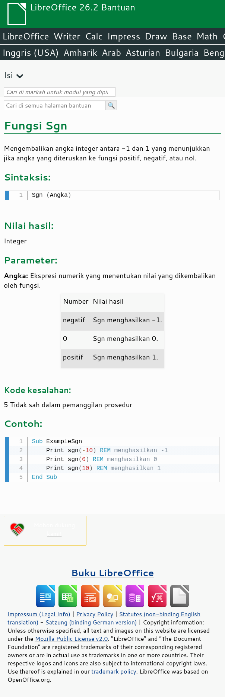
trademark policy (113, 670)
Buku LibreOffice (112, 571)
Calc (94, 36)
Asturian (143, 52)
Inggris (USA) (30, 52)
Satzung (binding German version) (91, 621)
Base (182, 36)
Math (207, 36)
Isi (8, 75)
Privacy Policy (94, 612)
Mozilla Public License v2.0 (71, 637)
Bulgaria (182, 52)
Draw (156, 36)
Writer (66, 36)
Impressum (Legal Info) (38, 612)
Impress (123, 36)
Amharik (80, 52)
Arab (111, 52)
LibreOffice (25, 36)
